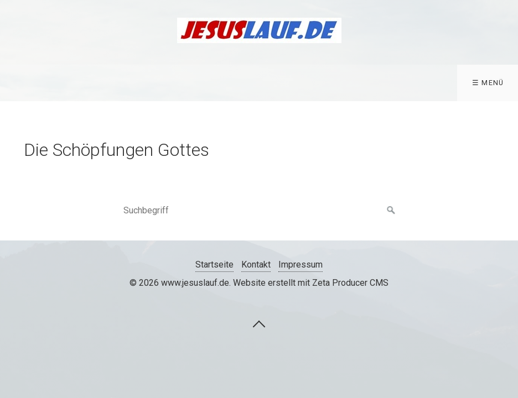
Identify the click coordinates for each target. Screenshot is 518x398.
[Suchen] (391, 210)
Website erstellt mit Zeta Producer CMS (310, 282)
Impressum (300, 264)
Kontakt (256, 264)
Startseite (214, 264)
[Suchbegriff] (259, 210)
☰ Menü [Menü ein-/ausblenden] (488, 82)
